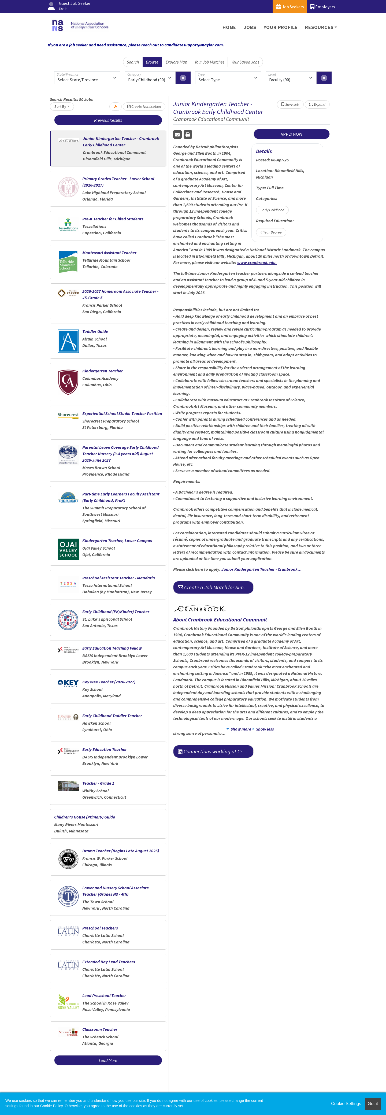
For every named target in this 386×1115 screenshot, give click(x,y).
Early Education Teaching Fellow (112, 648)
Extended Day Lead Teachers (108, 961)
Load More (108, 1060)
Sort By (60, 106)
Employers (322, 6)
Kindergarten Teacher (102, 370)
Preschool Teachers (100, 928)
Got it (373, 1103)
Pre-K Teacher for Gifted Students (112, 218)
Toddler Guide (95, 331)
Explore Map (176, 62)
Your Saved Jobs (245, 62)
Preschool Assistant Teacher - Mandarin (118, 577)
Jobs (250, 27)
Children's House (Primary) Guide (84, 817)
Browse (152, 62)
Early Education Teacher (104, 749)
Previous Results (108, 120)
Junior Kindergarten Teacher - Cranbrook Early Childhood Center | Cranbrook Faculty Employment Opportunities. (261, 569)
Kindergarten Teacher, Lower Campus (117, 540)
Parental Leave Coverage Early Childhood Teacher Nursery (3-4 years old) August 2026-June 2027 (120, 453)
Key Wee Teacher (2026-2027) (108, 681)
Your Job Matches (209, 62)
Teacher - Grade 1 (98, 783)
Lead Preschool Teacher (104, 995)
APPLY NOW (291, 134)
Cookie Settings (346, 1103)
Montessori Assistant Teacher (109, 252)
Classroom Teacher (99, 1029)
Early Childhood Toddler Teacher (112, 715)
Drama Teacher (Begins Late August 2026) (120, 850)
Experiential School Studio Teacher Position (122, 413)
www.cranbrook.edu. (257, 262)
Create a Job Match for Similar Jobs (216, 587)
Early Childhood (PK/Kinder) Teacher (115, 611)
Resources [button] (319, 27)
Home (229, 27)
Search (133, 62)
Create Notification (144, 106)
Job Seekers (290, 6)
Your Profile (281, 27)
